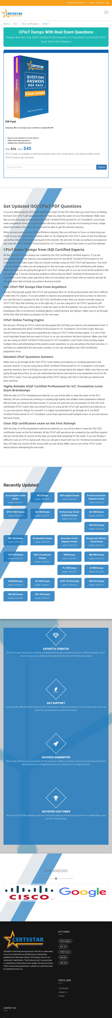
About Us (63, 992)
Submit (101, 167)
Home (7, 23)
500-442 (63, 963)
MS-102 (63, 946)
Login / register (97, 3)
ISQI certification (30, 23)
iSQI (15, 23)
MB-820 (63, 957)
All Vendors (64, 988)
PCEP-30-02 (65, 952)
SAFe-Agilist (65, 941)
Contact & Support (76, 3)
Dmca (61, 996)
